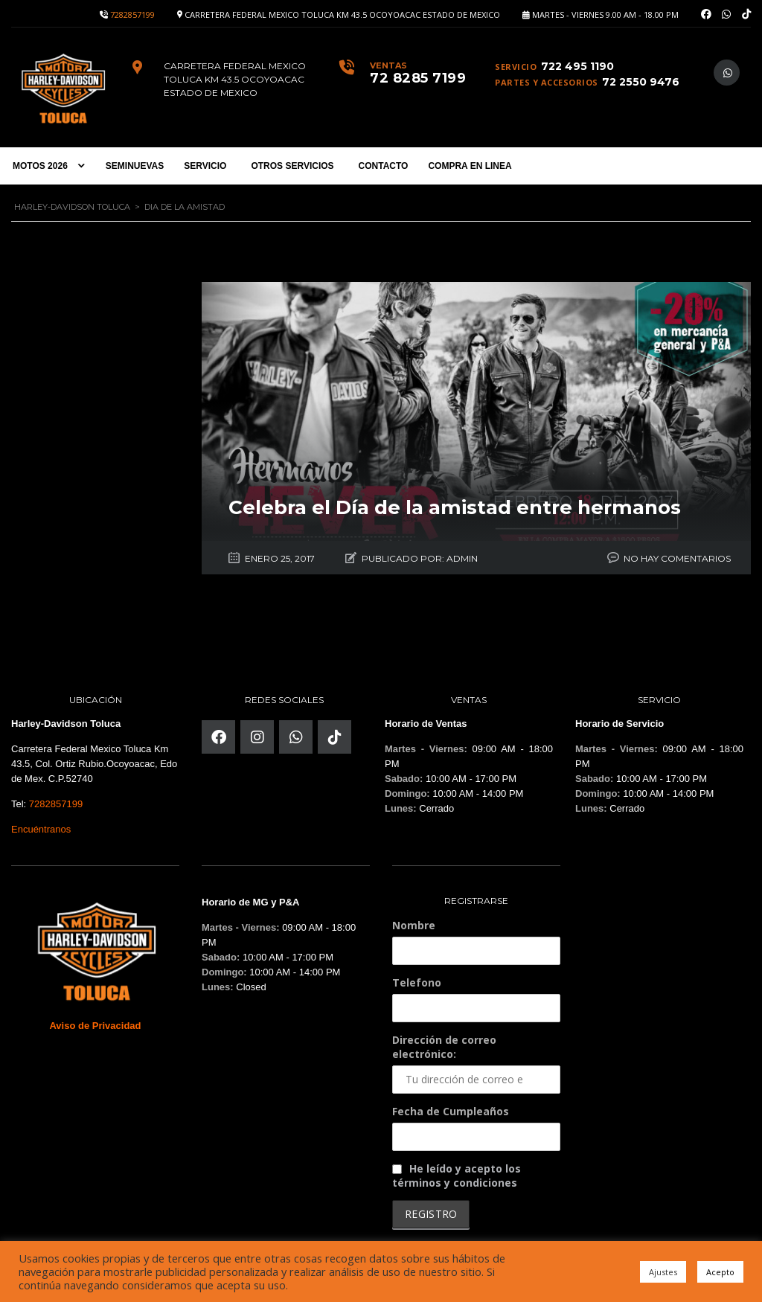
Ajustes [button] (663, 1271)
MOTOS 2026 (40, 166)
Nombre (413, 922)
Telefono (416, 979)
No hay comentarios (677, 555)
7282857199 (132, 14)
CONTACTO (384, 166)
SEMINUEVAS (135, 166)
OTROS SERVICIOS (292, 166)
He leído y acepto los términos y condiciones (456, 1172)
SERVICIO (205, 166)
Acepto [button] (720, 1271)
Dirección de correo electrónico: (476, 1060)
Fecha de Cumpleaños (450, 1108)
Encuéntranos (41, 826)
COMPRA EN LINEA (469, 166)
